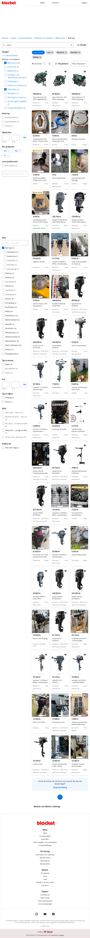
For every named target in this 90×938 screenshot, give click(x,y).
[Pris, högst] (15, 384)
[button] (82, 45)
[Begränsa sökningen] (15, 243)
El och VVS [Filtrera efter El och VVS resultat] (13, 67)
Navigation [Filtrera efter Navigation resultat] (13, 93)
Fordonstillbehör (25, 38)
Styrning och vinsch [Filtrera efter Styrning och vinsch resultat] (17, 97)
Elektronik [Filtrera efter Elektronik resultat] (13, 71)
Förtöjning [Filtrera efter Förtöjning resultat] (13, 81)
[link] (10, 55)
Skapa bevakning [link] (60, 787)
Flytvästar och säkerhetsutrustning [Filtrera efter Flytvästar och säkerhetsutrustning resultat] (17, 76)
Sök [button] (24, 137)
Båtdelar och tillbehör (44, 38)
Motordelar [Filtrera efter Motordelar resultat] (13, 89)
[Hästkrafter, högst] (15, 137)
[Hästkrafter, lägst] (6, 137)
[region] (40, 122)
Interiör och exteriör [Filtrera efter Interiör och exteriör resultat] (17, 85)
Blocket (5, 38)
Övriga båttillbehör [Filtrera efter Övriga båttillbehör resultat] (17, 108)
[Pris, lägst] (6, 384)
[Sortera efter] (79, 64)
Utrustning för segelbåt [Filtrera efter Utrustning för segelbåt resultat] (17, 102)
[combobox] (38, 45)
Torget (13, 38)
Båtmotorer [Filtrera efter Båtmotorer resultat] (14, 63)
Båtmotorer (60, 38)
